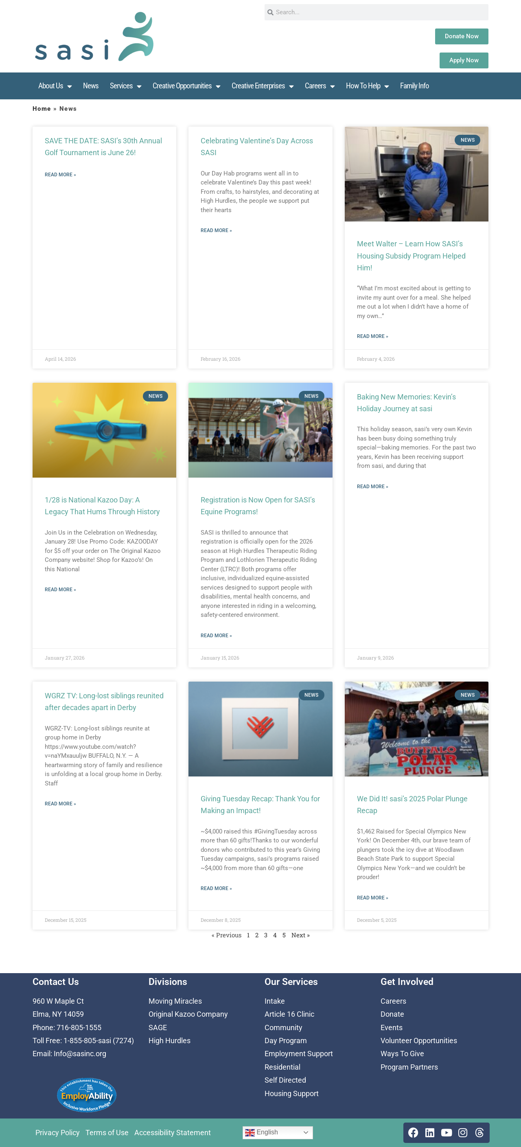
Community (283, 1027)
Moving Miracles (175, 1001)
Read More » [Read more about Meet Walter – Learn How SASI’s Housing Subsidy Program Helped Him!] (372, 336)
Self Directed (285, 1080)
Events (392, 1027)
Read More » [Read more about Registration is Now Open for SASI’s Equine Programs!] (216, 635)
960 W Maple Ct (58, 1001)
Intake (275, 1001)
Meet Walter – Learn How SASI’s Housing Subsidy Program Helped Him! (411, 255)
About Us (55, 86)
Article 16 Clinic (289, 1014)
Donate (392, 1014)
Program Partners (409, 1067)
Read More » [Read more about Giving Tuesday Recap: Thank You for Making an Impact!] (216, 888)
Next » (300, 935)
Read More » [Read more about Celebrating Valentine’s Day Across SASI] (216, 230)
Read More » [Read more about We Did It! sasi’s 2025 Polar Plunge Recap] (372, 898)
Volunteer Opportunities (419, 1040)
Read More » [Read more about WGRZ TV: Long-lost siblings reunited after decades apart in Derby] (60, 804)
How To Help (367, 86)
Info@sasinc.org (80, 1053)
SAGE (158, 1027)
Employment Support (299, 1053)
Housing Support (292, 1093)
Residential (282, 1067)
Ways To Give (402, 1053)
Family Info (414, 85)
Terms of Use (107, 1132)
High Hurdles (169, 1040)
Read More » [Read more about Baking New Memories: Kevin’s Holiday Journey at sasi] (372, 486)
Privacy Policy (57, 1132)
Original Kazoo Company (188, 1014)
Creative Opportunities (186, 86)
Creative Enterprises (262, 86)
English (261, 1133)
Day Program (286, 1040)
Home (42, 108)
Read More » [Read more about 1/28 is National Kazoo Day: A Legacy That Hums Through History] (60, 589)
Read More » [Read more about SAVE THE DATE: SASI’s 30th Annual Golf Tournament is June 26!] (60, 175)
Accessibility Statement (172, 1132)
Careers (320, 86)
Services (125, 86)
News (91, 85)
